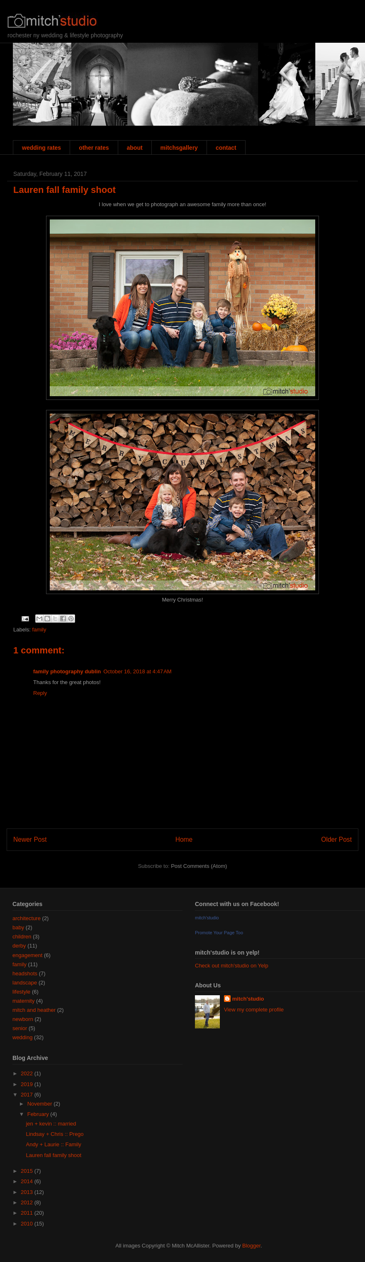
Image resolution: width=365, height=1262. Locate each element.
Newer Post (30, 839)
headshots (24, 973)
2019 (27, 1084)
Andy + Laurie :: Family (53, 1144)
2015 (27, 1171)
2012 (27, 1202)
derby (19, 946)
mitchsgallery (179, 147)
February (39, 1114)
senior (19, 1028)
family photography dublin (67, 671)
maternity (23, 1001)
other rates (94, 147)
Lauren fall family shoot (64, 190)
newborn (22, 1019)
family (39, 629)
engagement (27, 955)
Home (184, 839)
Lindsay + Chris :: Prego (54, 1134)
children (22, 936)
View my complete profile (254, 1009)
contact (226, 147)
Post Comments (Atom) (199, 866)
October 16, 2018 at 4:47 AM (137, 671)
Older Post (336, 839)
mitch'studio (207, 917)
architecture (26, 918)
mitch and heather (34, 1010)
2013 (27, 1192)
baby (18, 927)
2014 (27, 1181)
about (135, 147)
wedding (22, 1037)
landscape (24, 982)
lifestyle (21, 992)
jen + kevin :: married (51, 1124)
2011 (27, 1213)
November (40, 1104)
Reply (40, 693)
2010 (27, 1224)
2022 (27, 1073)
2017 (27, 1094)
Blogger (251, 1246)
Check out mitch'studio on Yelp (231, 965)
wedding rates (41, 147)
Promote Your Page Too (219, 932)
